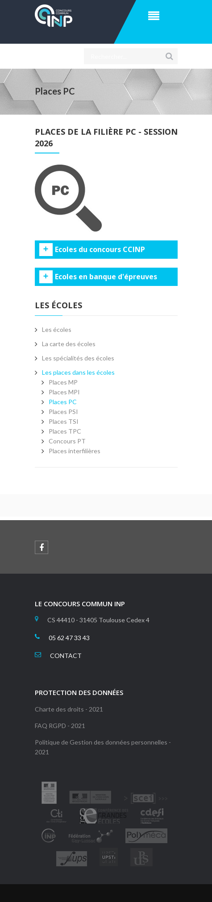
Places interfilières (74, 451)
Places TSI (64, 421)
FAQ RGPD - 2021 (60, 725)
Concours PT (67, 441)
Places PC (63, 401)
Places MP (63, 382)
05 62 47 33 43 (69, 637)
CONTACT (66, 655)
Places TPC (65, 431)
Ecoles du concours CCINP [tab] (100, 250)
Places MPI (64, 392)
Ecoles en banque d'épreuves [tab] (106, 277)
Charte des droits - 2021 (69, 709)
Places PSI (63, 411)
